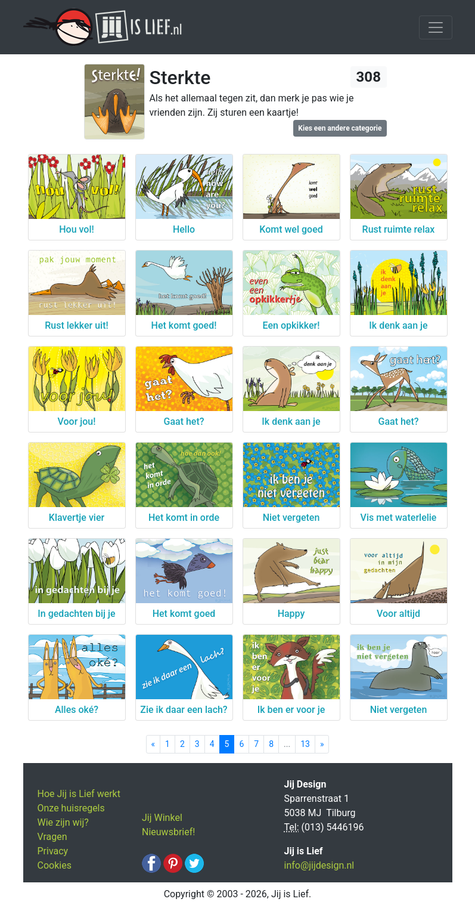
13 (305, 744)
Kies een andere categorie (339, 128)
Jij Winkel (162, 817)
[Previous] (153, 744)
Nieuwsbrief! (168, 832)
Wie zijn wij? (63, 822)
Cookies (55, 865)
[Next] (322, 744)
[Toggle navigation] (435, 27)
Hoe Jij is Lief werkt (79, 793)
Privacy (53, 851)
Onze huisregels (71, 808)
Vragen (52, 836)
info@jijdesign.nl (319, 865)
